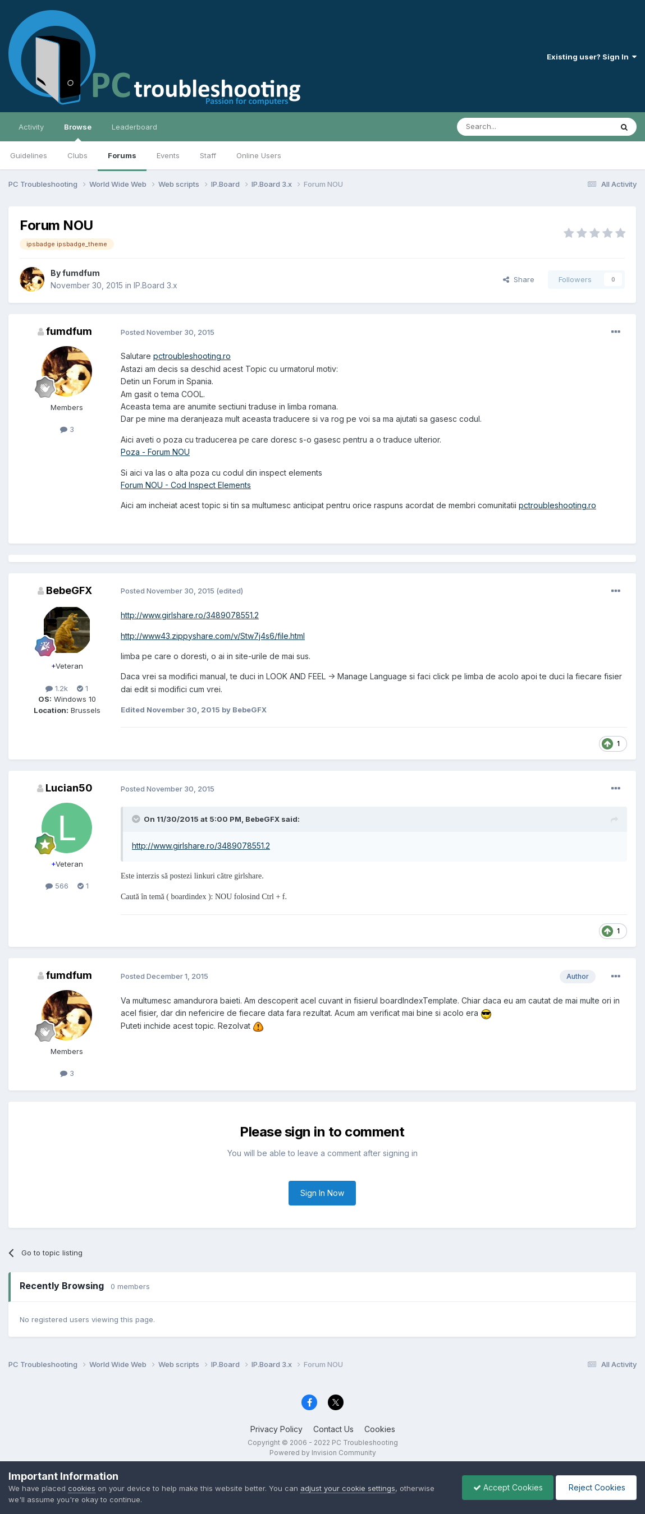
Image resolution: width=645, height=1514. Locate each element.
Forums (122, 155)
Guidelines (28, 155)
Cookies (379, 1429)
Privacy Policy (276, 1429)
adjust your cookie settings (347, 1488)
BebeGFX (69, 590)
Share (518, 279)
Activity (31, 126)
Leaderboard (134, 126)
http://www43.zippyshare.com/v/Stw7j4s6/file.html (213, 636)
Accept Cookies (505, 1487)
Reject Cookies (595, 1487)
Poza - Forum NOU (155, 452)
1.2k (56, 688)
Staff (208, 155)
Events (168, 155)
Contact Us (333, 1429)
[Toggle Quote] (137, 818)
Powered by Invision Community (322, 1452)
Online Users (258, 155)
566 (56, 885)
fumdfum (81, 273)
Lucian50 (69, 788)
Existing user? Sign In (592, 56)
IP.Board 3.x (155, 285)
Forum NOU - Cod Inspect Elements (186, 485)
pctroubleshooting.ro (192, 356)
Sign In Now (322, 1193)
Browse (78, 131)
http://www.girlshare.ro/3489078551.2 (190, 615)
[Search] (506, 127)
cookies (81, 1488)
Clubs (77, 155)
